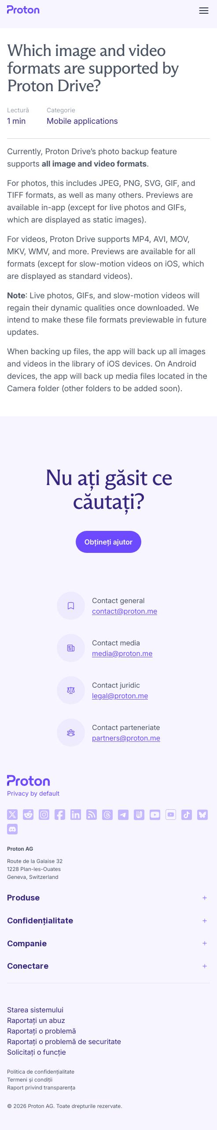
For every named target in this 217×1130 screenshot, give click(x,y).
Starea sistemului (35, 1009)
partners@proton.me (126, 738)
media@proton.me (122, 653)
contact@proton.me (124, 611)
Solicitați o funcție (36, 1052)
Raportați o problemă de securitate (64, 1041)
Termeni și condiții (29, 1079)
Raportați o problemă (41, 1030)
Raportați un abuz (36, 1020)
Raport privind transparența (41, 1087)
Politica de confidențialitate (40, 1071)
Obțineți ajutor (108, 541)
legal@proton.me (120, 695)
